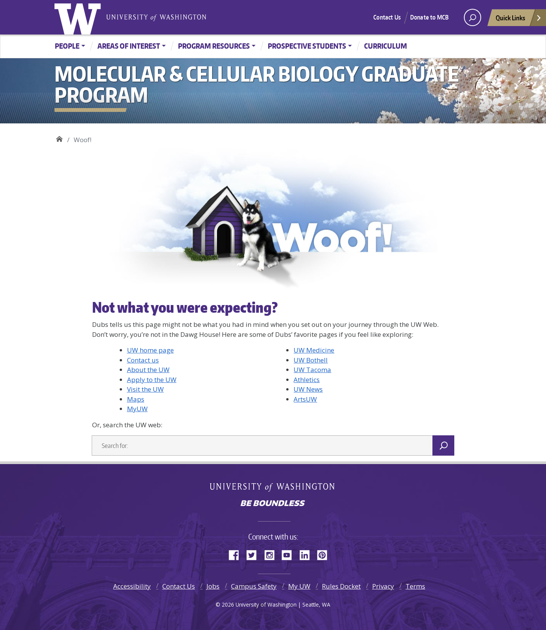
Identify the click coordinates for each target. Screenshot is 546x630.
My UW (299, 586)
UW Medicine (314, 350)
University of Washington (79, 17)
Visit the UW (145, 389)
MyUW (137, 408)
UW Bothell (311, 360)
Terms (415, 586)
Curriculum (385, 46)
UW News (308, 389)
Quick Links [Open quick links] (519, 19)
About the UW (148, 369)
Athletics (307, 379)
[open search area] (472, 17)
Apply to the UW (152, 379)
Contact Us (387, 17)
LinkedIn (307, 554)
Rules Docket (341, 586)
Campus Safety (254, 586)
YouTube (290, 554)
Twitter (254, 554)
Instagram (272, 554)
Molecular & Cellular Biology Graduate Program (59, 138)
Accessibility (132, 586)
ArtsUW (305, 399)
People (67, 46)
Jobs (212, 586)
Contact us (143, 360)
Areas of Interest (128, 46)
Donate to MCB (429, 17)
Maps (135, 399)
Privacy (383, 586)
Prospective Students (307, 46)
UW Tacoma (312, 369)
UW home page (150, 350)
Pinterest (325, 554)
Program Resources (214, 46)
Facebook (237, 554)
